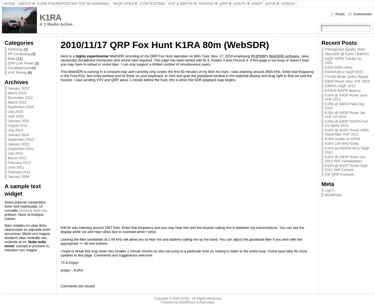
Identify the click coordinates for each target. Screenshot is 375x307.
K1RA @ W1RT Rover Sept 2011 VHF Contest (346, 168)
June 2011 (16, 167)
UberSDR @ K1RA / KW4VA (347, 54)
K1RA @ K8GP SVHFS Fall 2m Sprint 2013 (346, 123)
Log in (329, 190)
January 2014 (18, 135)
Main (12, 59)
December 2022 (20, 98)
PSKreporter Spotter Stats (345, 49)
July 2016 (15, 112)
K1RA (50, 17)
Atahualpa (206, 302)
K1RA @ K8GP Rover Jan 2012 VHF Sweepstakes (345, 159)
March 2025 (17, 93)
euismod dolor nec (33, 210)
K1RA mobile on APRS (342, 139)
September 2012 (21, 149)
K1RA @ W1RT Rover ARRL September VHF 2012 (347, 132)
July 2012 (15, 153)
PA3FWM (258, 56)
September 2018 (21, 107)
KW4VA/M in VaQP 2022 (344, 72)
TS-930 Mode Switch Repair (346, 77)
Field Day (15, 49)
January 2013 (18, 144)
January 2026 (18, 88)
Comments (363, 14)
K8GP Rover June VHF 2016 (347, 81)
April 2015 (16, 116)
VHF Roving (17, 72)
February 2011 (19, 172)
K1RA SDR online (338, 67)
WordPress (333, 195)
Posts (340, 14)
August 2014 (18, 125)
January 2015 (18, 121)
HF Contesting (19, 54)
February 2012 (19, 163)
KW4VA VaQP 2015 (340, 86)
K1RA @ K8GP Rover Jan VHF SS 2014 (345, 115)
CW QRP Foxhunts (340, 174)
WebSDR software (284, 56)
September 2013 (21, 139)
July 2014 (15, 130)
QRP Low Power (21, 63)
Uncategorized (19, 68)
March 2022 (17, 102)
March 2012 (17, 158)
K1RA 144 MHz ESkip (342, 143)
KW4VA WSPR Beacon (343, 90)
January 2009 (18, 177)
